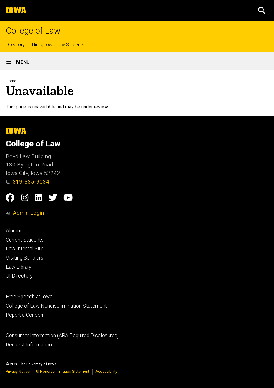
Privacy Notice (18, 371)
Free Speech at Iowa (29, 297)
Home (11, 81)
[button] (261, 10)
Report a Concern (25, 315)
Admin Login (28, 212)
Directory (15, 44)
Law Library (18, 267)
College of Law (33, 31)
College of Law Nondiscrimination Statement (56, 306)
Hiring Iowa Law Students (58, 44)
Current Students (25, 240)
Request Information (29, 345)
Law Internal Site (25, 249)
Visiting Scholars (24, 258)
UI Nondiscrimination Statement (62, 371)
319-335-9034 (27, 181)
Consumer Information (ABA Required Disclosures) (62, 336)
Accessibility (106, 371)
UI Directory (19, 276)
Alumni (13, 231)
